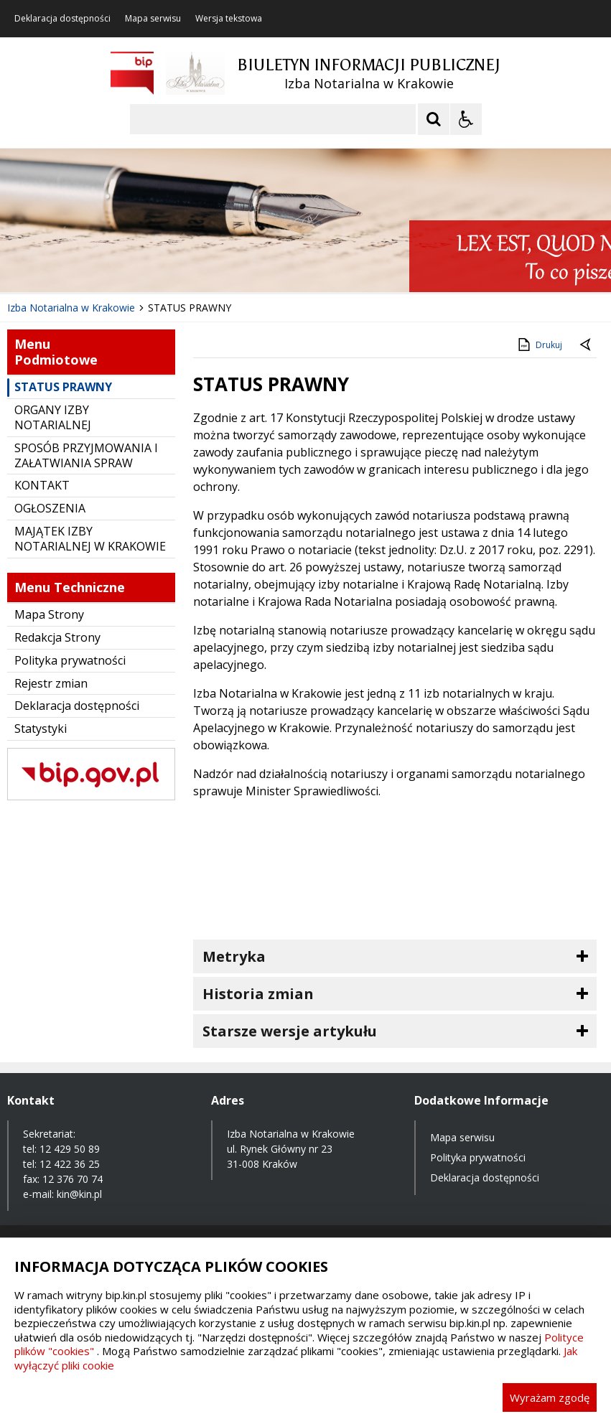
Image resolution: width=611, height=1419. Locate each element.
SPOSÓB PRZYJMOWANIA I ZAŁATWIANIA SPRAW (86, 455)
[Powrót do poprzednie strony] (587, 345)
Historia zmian (258, 993)
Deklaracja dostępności (62, 18)
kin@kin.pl (79, 1194)
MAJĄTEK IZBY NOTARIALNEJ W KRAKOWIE (90, 538)
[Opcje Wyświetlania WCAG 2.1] (466, 119)
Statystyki (40, 728)
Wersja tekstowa (228, 18)
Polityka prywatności (70, 660)
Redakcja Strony (57, 637)
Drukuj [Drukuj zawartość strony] (539, 344)
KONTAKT (42, 485)
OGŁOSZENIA (49, 508)
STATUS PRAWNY (63, 387)
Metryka (234, 956)
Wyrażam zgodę (549, 1397)
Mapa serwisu (153, 18)
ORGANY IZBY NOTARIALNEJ (52, 417)
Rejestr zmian (51, 683)
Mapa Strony (49, 614)
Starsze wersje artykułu (289, 1031)
